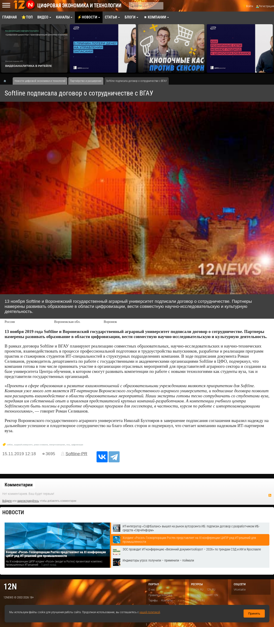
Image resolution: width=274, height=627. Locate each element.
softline (10, 445)
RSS (270, 495)
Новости (13, 512)
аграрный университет (23, 445)
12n (10, 586)
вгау (68, 445)
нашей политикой (149, 612)
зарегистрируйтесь (28, 500)
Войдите (7, 500)
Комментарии (19, 484)
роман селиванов (41, 445)
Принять (254, 613)
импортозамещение (57, 445)
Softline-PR (76, 453)
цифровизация (77, 445)
